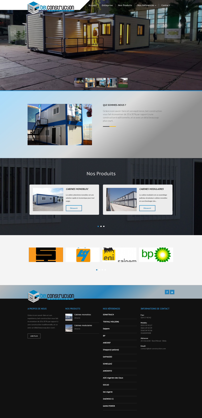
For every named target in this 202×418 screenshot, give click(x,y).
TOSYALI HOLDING (111, 322)
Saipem (106, 329)
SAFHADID (107, 357)
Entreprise (107, 5)
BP (104, 336)
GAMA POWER (109, 406)
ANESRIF (107, 343)
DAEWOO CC (108, 399)
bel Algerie (107, 392)
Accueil (92, 5)
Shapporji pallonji (111, 350)
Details (77, 318)
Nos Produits (125, 5)
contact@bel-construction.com (153, 348)
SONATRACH (108, 314)
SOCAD (106, 385)
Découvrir (74, 208)
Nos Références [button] (146, 5)
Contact (165, 5)
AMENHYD (107, 371)
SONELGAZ (107, 364)
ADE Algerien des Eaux (113, 378)
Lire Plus (34, 336)
